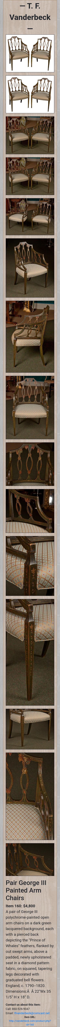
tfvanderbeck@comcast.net (32, 1013)
